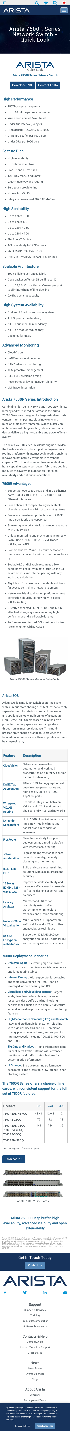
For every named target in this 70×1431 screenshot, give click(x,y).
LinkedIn (45, 1292)
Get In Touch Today (35, 1258)
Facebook (5, 1292)
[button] (37, 3)
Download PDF (22, 85)
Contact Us (35, 1265)
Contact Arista (48, 85)
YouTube (65, 1292)
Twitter (25, 1292)
